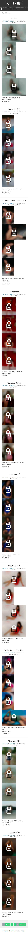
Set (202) (14, 18)
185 (21, 924)
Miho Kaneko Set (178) (14, 650)
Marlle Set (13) (14, 109)
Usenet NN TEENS (14, 3)
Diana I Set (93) (14, 832)
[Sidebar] (1, 9)
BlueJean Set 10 (14, 383)
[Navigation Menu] (26, 9)
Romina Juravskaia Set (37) (14, 200)
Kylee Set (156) (14, 474)
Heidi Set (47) (14, 741)
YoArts (23, 930)
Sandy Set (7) (14, 291)
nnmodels (12, 21)
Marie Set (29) (14, 565)
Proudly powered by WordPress (9, 930)
